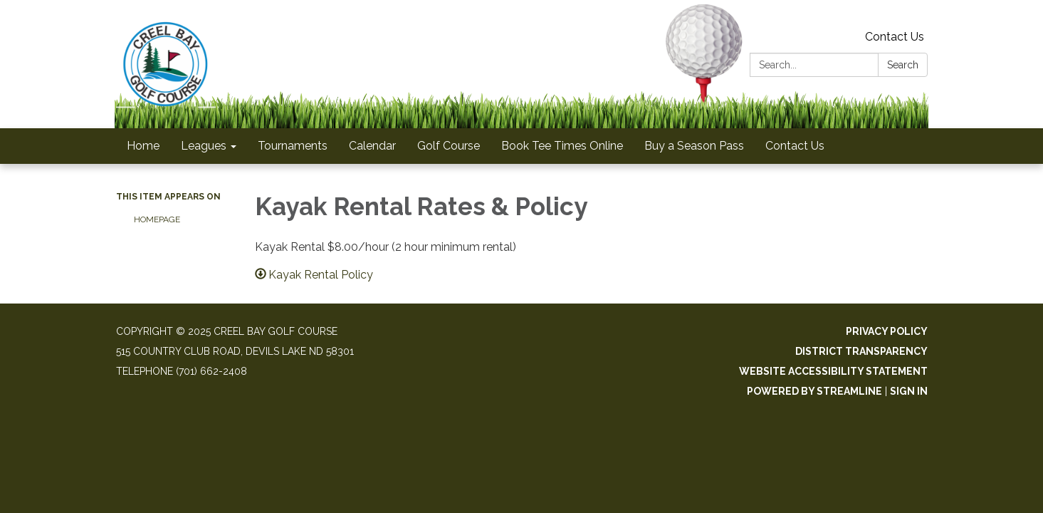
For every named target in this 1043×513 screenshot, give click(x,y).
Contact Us (894, 36)
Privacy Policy (887, 331)
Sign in (909, 391)
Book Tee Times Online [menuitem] (562, 145)
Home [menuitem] (143, 145)
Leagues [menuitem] (203, 145)
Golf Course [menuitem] (448, 145)
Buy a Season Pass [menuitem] (694, 145)
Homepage (157, 219)
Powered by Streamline (814, 391)
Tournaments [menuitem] (292, 145)
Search (902, 65)
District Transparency (861, 351)
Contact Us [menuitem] (794, 145)
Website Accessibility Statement (833, 371)
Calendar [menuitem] (372, 145)
